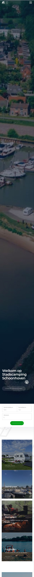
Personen (6, 415)
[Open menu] (30, 2)
